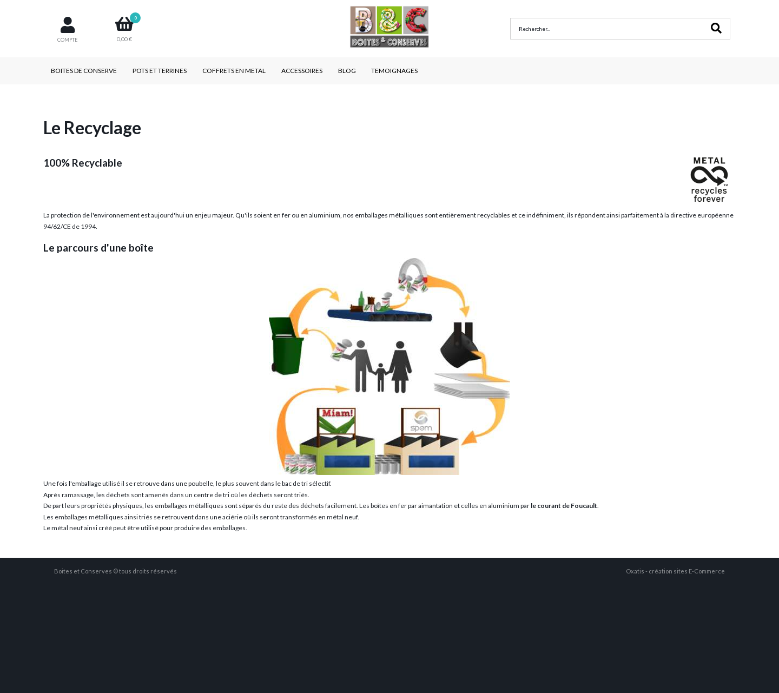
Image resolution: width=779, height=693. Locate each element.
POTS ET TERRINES (160, 71)
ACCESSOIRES (301, 71)
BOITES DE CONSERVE (84, 71)
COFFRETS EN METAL (234, 71)
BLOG (347, 71)
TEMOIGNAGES (394, 71)
